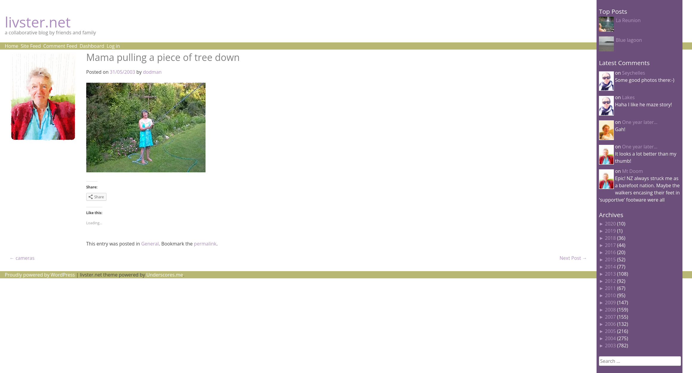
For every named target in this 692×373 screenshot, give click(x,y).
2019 (610, 231)
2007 (610, 317)
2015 (610, 259)
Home (11, 46)
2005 (610, 331)
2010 (610, 295)
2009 (610, 302)
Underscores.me (164, 274)
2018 (610, 238)
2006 (610, 324)
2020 (610, 223)
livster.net (38, 22)
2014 (610, 266)
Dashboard (92, 46)
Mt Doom (632, 171)
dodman (152, 72)
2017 (610, 245)
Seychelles (633, 73)
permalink (205, 243)
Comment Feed (60, 46)
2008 (610, 309)
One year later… (640, 122)
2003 (610, 345)
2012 (610, 281)
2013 (610, 274)
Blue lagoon (629, 40)
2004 (610, 338)
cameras (22, 258)
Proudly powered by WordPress (40, 274)
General (150, 243)
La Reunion (628, 20)
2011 (610, 288)
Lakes (628, 97)
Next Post (573, 258)
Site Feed (31, 46)
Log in (113, 46)
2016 (610, 252)
